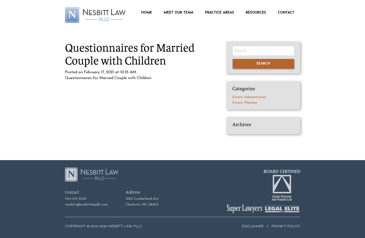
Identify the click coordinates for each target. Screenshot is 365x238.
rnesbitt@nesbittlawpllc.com (86, 204)
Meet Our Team (178, 13)
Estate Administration (249, 97)
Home (146, 13)
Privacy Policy (285, 226)
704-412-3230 (75, 199)
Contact (286, 13)
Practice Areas (219, 13)
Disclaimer (253, 226)
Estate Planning (244, 103)
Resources (256, 13)
